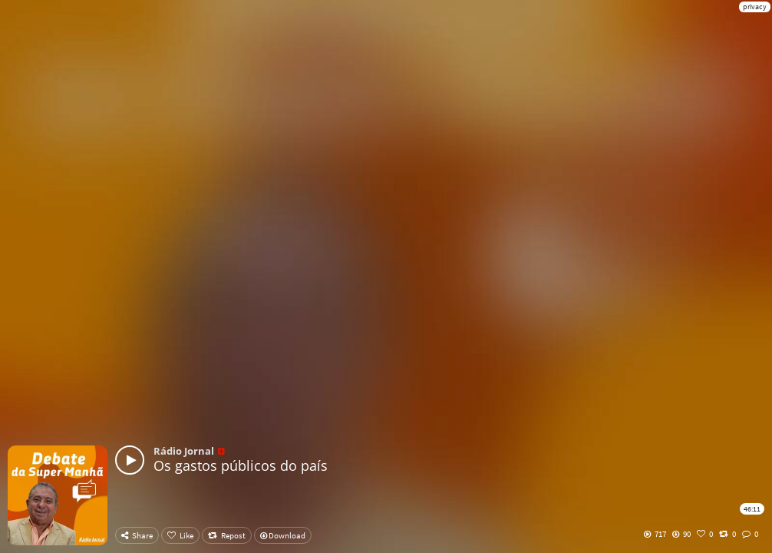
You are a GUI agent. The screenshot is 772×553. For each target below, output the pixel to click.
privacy (755, 7)
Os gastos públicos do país (240, 465)
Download (282, 535)
